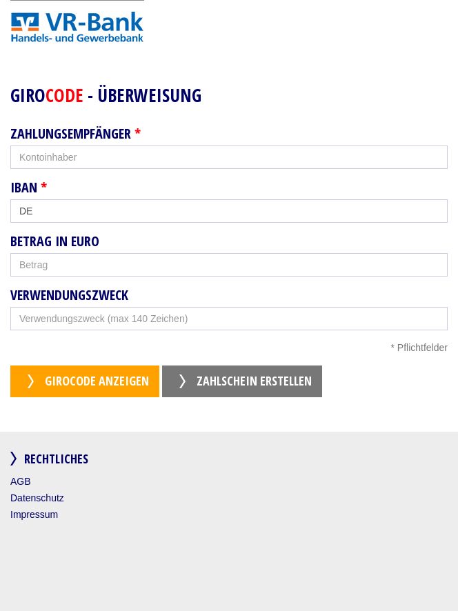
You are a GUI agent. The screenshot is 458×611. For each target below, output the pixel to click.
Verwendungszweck (69, 295)
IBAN (28, 187)
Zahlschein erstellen (254, 380)
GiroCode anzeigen (97, 380)
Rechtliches (56, 458)
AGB (20, 481)
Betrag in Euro (54, 241)
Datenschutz (37, 497)
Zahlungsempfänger (75, 134)
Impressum (34, 514)
